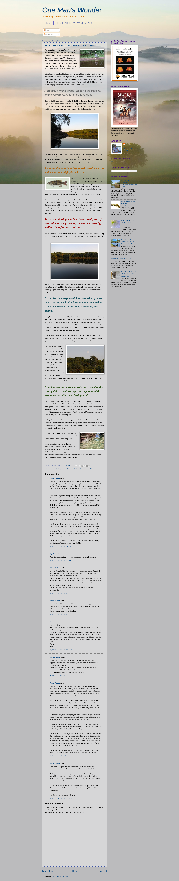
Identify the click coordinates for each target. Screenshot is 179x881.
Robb (52, 622)
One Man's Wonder (72, 10)
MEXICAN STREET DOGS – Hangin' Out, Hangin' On (128, 274)
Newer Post (47, 871)
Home (48, 23)
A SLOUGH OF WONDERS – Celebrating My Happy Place (129, 184)
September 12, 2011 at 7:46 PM (60, 546)
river (81, 469)
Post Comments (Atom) (59, 876)
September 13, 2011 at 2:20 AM (60, 560)
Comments (48, 34)
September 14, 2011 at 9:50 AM (60, 756)
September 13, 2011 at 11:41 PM (61, 675)
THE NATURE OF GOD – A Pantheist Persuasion (127, 223)
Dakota (52, 469)
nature (63, 469)
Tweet (113, 162)
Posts (46, 30)
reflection (75, 469)
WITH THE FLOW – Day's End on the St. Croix (70, 45)
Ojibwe (68, 469)
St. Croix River (89, 469)
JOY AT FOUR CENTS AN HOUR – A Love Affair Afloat (128, 242)
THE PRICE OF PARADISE (121, 259)
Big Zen (53, 554)
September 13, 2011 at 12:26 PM (61, 614)
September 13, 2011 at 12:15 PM (61, 593)
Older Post (102, 871)
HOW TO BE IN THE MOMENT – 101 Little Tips (128, 204)
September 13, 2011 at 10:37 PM (61, 650)
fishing (58, 469)
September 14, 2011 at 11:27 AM (61, 798)
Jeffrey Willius (55, 568)
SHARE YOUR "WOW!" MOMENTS (74, 23)
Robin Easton (55, 478)
